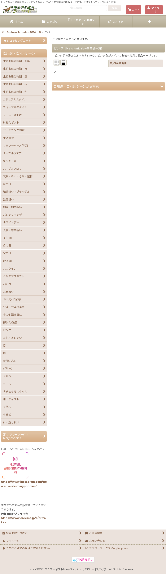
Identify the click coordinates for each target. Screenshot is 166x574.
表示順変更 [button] (118, 63)
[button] (149, 21)
